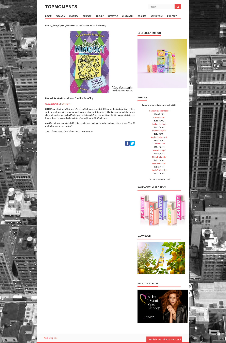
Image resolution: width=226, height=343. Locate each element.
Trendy (100, 16)
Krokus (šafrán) (159, 124)
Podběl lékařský (159, 170)
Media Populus (50, 338)
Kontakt (172, 16)
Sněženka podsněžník (159, 111)
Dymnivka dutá (159, 163)
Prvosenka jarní (159, 130)
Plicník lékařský (159, 157)
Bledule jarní (159, 117)
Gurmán (87, 16)
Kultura (73, 16)
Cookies (142, 16)
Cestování (127, 16)
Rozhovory (156, 16)
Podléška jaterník (159, 137)
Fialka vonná (159, 144)
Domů (48, 16)
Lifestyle (113, 16)
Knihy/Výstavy (59, 26)
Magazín (60, 16)
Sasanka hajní (159, 150)
